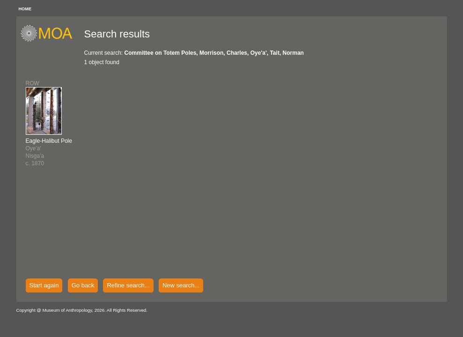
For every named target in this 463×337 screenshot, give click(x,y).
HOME (25, 9)
